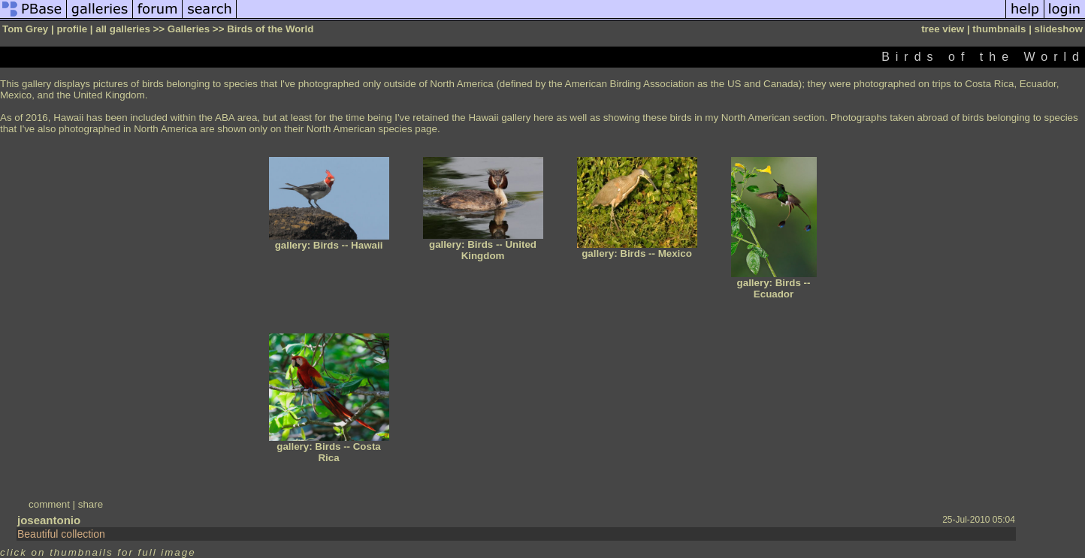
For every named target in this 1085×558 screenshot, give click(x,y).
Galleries (189, 29)
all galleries (122, 29)
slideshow (1059, 29)
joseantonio (48, 520)
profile (71, 29)
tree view (942, 29)
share (90, 504)
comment (49, 504)
